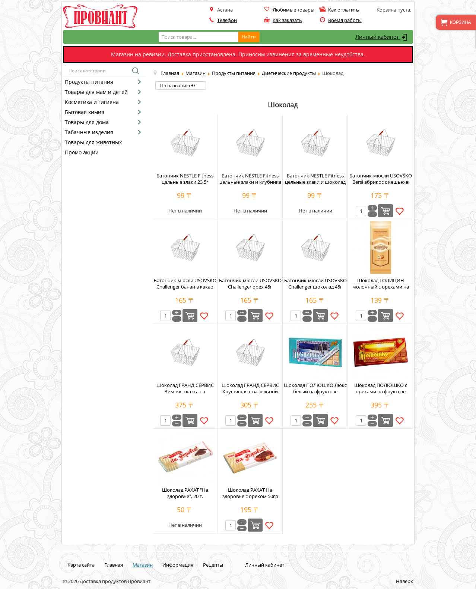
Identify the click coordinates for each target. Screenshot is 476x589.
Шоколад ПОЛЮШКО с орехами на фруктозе (380, 388)
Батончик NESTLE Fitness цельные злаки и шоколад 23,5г (315, 182)
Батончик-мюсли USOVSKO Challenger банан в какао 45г (185, 286)
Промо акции (82, 152)
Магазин (143, 564)
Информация (177, 564)
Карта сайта (81, 564)
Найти (249, 37)
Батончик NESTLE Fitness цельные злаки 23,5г (184, 178)
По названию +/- (178, 85)
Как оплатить (343, 9)
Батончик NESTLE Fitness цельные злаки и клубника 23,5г (250, 182)
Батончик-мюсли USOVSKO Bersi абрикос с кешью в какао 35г (380, 182)
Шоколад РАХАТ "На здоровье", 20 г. (185, 493)
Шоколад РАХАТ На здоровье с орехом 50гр (250, 493)
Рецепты (213, 564)
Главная (113, 564)
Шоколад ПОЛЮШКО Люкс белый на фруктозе (315, 388)
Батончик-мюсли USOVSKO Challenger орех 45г (250, 283)
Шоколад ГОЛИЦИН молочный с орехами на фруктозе (380, 286)
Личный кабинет (382, 37)
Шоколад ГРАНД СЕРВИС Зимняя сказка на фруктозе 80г (185, 391)
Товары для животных (93, 142)
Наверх (404, 581)
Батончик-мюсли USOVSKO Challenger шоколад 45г (315, 283)
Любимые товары (293, 9)
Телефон (227, 20)
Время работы (345, 20)
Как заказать (287, 20)
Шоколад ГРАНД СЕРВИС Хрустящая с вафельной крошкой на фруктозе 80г (250, 391)
